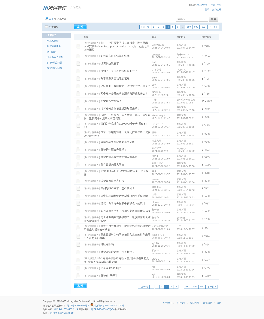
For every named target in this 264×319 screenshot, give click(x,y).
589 (189, 27)
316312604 (216, 5)
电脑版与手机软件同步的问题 (118, 142)
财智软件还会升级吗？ (114, 149)
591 (203, 27)
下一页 (212, 27)
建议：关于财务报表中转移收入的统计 (123, 203)
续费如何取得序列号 (112, 180)
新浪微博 (207, 303)
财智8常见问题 (54, 68)
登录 (207, 9)
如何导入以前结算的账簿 (115, 55)
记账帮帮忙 (53, 40)
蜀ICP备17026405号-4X (62, 313)
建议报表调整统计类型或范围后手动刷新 (124, 195)
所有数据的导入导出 (112, 164)
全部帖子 (51, 35)
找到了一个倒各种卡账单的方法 (119, 70)
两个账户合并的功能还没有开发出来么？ (124, 93)
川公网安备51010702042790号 (108, 305)
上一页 (146, 27)
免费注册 (216, 9)
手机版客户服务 (55, 57)
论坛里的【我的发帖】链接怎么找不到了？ (125, 85)
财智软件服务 (54, 46)
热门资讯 (51, 51)
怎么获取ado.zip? (111, 268)
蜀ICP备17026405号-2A (66, 309)
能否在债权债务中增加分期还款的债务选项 (125, 210)
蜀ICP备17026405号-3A (102, 309)
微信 (219, 303)
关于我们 (166, 303)
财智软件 (47, 305)
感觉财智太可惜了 (111, 101)
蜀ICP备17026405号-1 (78, 305)
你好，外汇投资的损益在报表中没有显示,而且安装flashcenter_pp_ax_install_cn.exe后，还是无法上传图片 (116, 46)
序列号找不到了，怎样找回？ (118, 188)
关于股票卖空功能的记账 (115, 78)
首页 (51, 19)
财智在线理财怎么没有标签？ (118, 251)
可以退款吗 (107, 244)
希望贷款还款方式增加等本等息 (119, 157)
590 (196, 27)
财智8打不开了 (109, 275)
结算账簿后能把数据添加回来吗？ (120, 108)
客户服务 (180, 303)
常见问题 (194, 303)
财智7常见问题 (54, 62)
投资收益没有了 (110, 63)
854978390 (202, 5)
